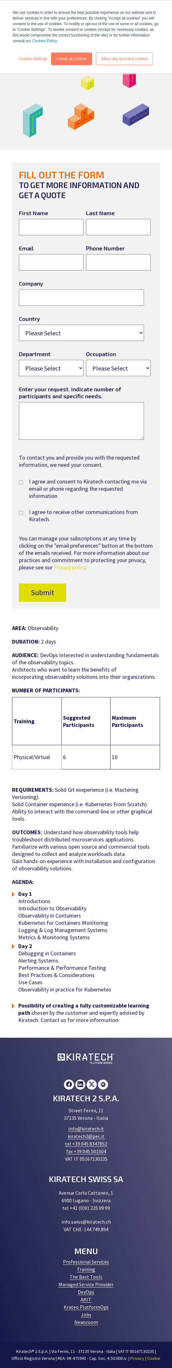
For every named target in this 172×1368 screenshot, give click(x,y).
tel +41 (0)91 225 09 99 (86, 1208)
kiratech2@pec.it (86, 1136)
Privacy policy (69, 567)
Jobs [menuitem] (86, 1314)
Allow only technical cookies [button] (124, 59)
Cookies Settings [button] (33, 59)
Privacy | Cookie (145, 1358)
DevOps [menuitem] (86, 1292)
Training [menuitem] (86, 1269)
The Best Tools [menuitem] (86, 1277)
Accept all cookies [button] (71, 59)
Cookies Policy (44, 41)
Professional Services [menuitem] (86, 1262)
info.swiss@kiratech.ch (86, 1222)
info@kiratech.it (86, 1128)
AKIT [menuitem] (86, 1299)
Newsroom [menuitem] (86, 1322)
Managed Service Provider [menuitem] (86, 1284)
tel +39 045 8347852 (86, 1144)
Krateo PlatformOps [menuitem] (86, 1307)
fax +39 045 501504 (86, 1151)
